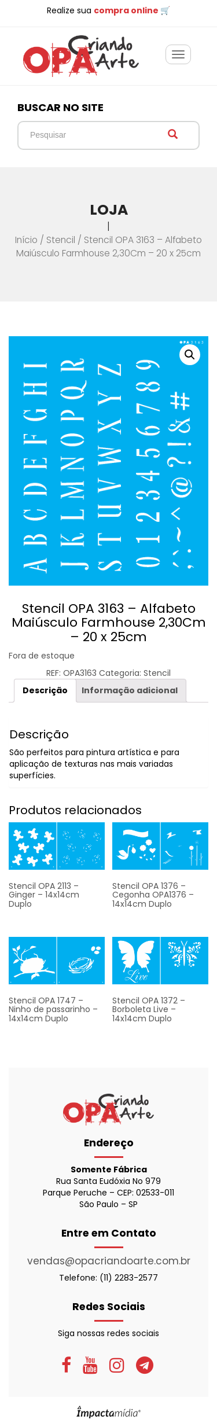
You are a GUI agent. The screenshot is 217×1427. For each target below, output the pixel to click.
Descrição (45, 690)
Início (26, 240)
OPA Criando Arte (81, 56)
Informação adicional (130, 690)
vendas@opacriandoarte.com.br (108, 1261)
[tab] (45, 691)
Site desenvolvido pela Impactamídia (108, 1412)
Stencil (60, 240)
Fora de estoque (42, 655)
